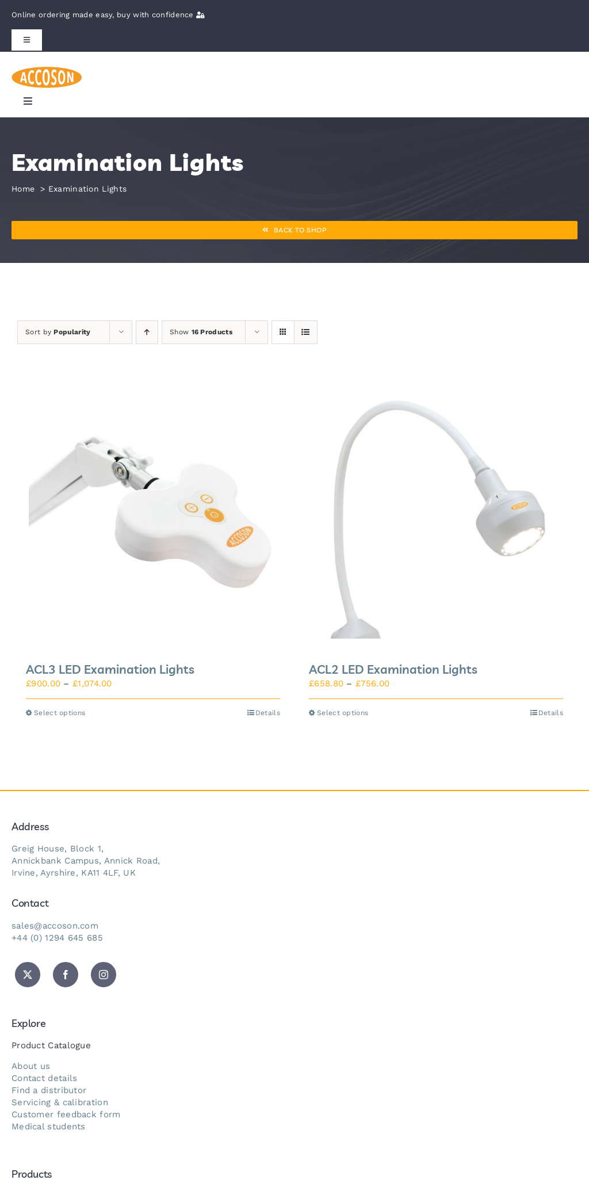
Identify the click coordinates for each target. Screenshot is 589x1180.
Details (267, 713)
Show (201, 332)
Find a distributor (49, 1090)
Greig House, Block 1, (58, 848)
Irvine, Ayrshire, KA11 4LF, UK (74, 873)
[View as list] (305, 332)
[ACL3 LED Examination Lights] (153, 514)
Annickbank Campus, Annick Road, (86, 861)
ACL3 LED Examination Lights (110, 669)
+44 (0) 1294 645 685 (57, 938)
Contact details (45, 1078)
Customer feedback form (66, 1114)
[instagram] (103, 974)
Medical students (49, 1126)
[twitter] (28, 974)
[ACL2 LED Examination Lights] (436, 514)
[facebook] (65, 974)
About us (31, 1066)
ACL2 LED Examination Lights (393, 669)
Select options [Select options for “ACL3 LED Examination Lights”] (59, 713)
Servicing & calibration (60, 1102)
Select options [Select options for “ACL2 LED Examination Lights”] (342, 713)
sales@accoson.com (55, 926)
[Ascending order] (147, 332)
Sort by (57, 332)
